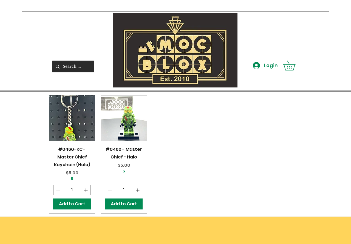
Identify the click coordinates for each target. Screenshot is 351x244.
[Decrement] (57, 190)
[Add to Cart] (72, 203)
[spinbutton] (72, 190)
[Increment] (86, 190)
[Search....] (73, 66)
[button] (294, 65)
